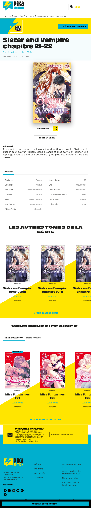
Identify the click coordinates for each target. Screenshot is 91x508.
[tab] (8, 172)
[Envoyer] (81, 435)
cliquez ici (33, 441)
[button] (73, 26)
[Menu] (78, 7)
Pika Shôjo (18, 16)
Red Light (30, 16)
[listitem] (5, 490)
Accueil (8, 16)
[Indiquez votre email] (64, 434)
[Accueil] (13, 6)
